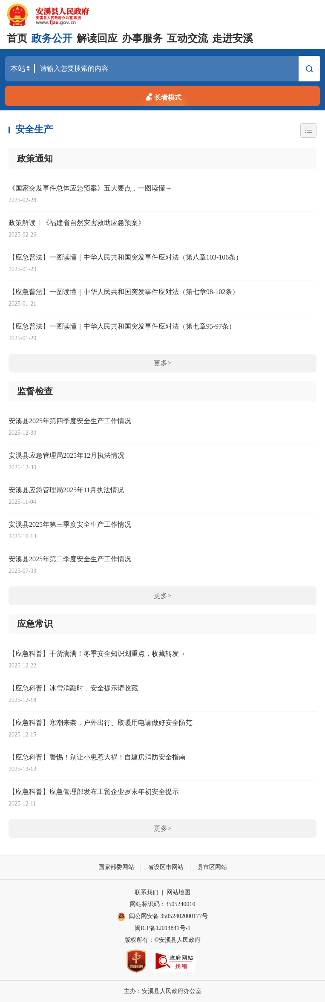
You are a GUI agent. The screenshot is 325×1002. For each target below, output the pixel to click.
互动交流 (187, 38)
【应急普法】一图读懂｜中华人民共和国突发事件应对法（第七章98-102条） (124, 291)
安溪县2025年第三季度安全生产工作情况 (70, 524)
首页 (17, 38)
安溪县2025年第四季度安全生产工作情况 (70, 420)
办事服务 (142, 38)
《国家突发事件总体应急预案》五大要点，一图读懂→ (90, 188)
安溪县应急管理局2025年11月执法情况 (66, 490)
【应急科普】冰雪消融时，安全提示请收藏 (73, 688)
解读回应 (97, 38)
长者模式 (162, 96)
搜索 (309, 69)
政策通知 (35, 158)
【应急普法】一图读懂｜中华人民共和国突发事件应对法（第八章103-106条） (125, 257)
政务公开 (52, 38)
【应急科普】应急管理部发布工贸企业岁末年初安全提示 (94, 791)
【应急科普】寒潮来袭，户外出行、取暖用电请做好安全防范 (101, 722)
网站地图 (178, 892)
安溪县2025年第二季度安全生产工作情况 (70, 559)
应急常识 (35, 624)
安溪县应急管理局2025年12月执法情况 (66, 455)
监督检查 (35, 391)
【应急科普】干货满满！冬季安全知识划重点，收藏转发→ (97, 653)
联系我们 (146, 892)
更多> (162, 363)
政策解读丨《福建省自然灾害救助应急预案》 (77, 222)
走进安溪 (232, 38)
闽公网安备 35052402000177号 (162, 916)
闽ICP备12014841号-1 (162, 928)
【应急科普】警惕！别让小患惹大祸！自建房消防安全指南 (97, 757)
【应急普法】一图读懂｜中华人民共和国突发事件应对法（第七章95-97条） (122, 326)
